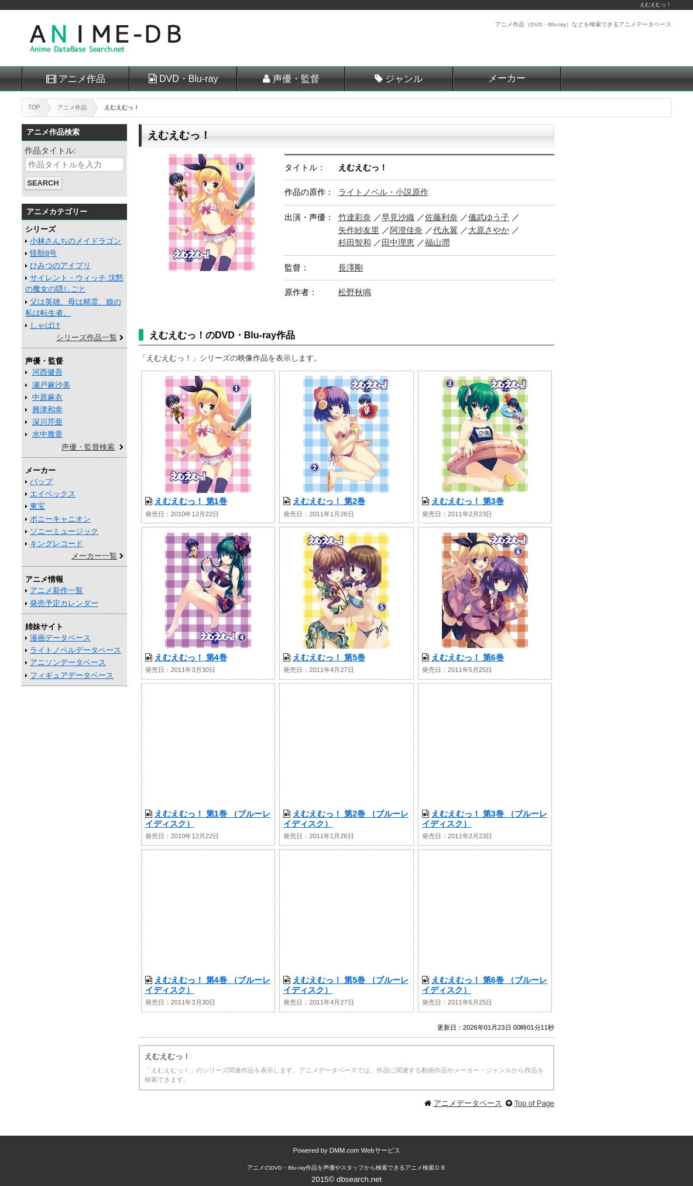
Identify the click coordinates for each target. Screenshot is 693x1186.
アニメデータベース (468, 1103)
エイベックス (53, 493)
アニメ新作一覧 (56, 590)
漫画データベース (60, 637)
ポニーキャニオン (60, 519)
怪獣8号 (43, 253)
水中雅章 (47, 434)
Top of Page (534, 1103)
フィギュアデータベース (72, 675)
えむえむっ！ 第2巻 (329, 501)
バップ (41, 481)
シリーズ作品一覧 (86, 337)
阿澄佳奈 (406, 230)
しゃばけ (45, 325)
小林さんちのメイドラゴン (75, 240)
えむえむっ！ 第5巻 (329, 657)
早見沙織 (398, 217)
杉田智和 (354, 242)
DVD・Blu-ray (188, 79)
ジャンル (404, 79)
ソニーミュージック (64, 531)
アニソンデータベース (68, 662)
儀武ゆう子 (488, 217)
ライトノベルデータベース (75, 650)
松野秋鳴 (354, 292)
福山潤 (437, 242)
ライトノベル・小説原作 (383, 192)
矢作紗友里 (358, 230)
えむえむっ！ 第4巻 (191, 657)
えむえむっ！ (655, 5)
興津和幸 (47, 409)
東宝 (37, 506)
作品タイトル (49, 150)
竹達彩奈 (354, 217)
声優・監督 (296, 79)
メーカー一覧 (94, 555)
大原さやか (488, 230)
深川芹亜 (47, 421)
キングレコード (56, 543)
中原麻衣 (47, 397)
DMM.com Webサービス (365, 1150)
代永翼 (445, 230)
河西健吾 (47, 372)
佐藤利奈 (441, 217)
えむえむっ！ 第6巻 (467, 657)
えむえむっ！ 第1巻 (191, 501)
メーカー (507, 78)
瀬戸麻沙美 (51, 385)
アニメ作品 (82, 79)
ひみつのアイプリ (60, 265)
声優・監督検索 (88, 447)
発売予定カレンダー (64, 603)
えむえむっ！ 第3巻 (467, 501)
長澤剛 (350, 267)
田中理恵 (398, 242)
